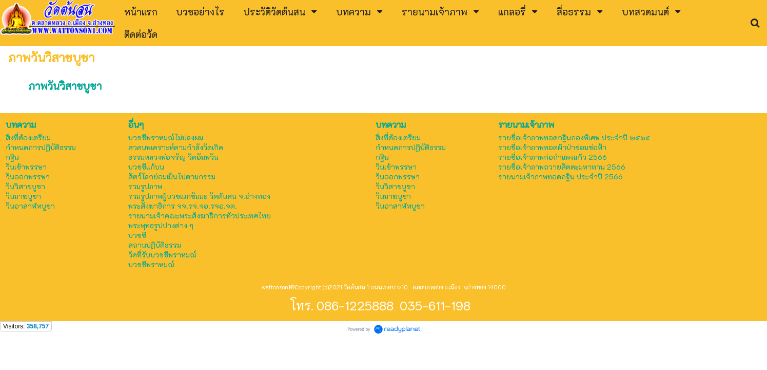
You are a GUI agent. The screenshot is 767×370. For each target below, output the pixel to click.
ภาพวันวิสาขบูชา (65, 85)
